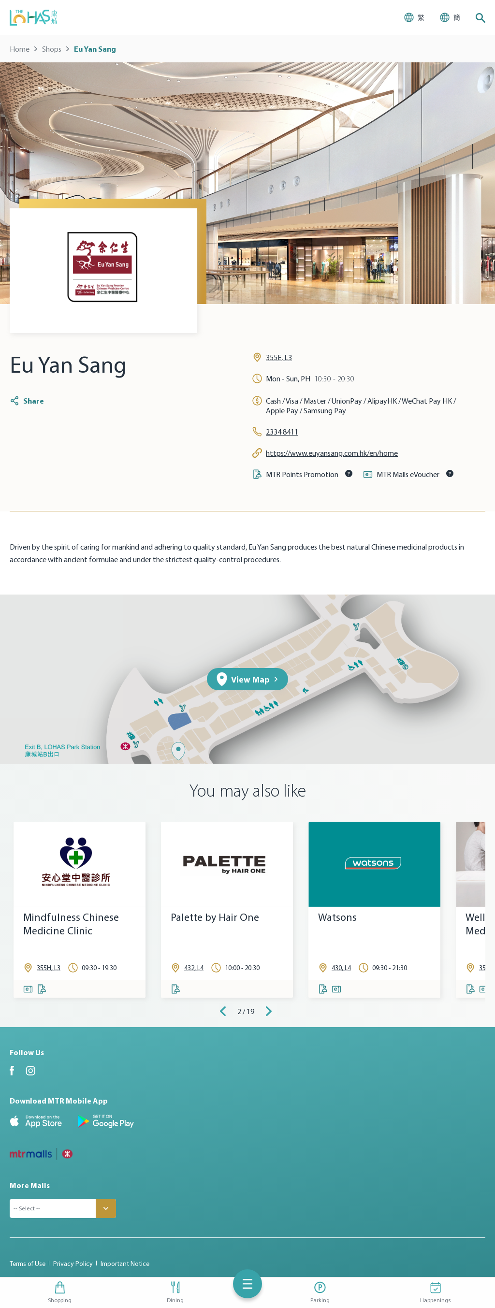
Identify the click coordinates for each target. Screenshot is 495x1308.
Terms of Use (27, 1263)
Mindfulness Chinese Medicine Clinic (71, 924)
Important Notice (125, 1263)
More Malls (30, 1185)
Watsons (337, 917)
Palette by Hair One (215, 917)
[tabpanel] (79, 910)
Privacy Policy (73, 1263)
